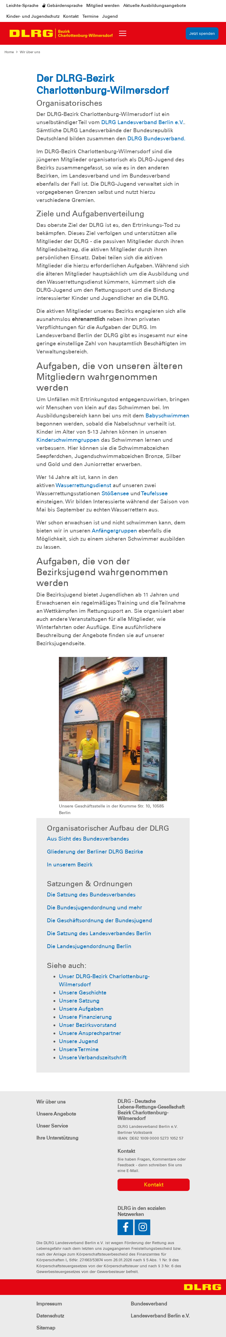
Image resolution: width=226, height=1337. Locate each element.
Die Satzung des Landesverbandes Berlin (99, 933)
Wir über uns (30, 52)
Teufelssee (154, 493)
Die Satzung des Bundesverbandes (91, 894)
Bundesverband (149, 1304)
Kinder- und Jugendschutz (33, 16)
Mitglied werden (103, 5)
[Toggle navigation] (122, 33)
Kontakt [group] (153, 1184)
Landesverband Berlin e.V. (160, 1316)
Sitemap (45, 1328)
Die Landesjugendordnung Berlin (89, 946)
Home (9, 52)
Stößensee (115, 493)
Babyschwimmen (167, 415)
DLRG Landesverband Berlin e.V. (142, 122)
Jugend (110, 16)
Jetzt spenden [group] (202, 33)
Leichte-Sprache (22, 5)
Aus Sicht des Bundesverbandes (88, 838)
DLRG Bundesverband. (156, 138)
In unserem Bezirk (70, 864)
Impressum (49, 1304)
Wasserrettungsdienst (83, 485)
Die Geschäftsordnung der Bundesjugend (99, 920)
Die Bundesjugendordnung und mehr (94, 907)
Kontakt (71, 16)
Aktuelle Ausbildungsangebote (154, 5)
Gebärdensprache (62, 5)
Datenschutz (50, 1316)
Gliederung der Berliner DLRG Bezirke (95, 851)
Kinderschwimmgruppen (67, 440)
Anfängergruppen (114, 530)
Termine (90, 16)
